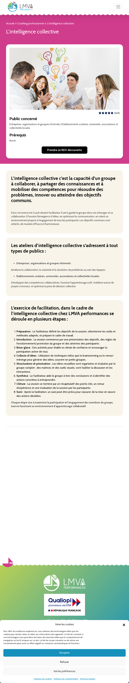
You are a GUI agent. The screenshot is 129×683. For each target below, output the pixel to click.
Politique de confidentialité (66, 678)
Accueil (10, 23)
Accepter (64, 652)
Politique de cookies (43, 678)
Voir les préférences (64, 671)
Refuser (64, 662)
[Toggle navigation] (118, 6)
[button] (124, 624)
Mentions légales (87, 678)
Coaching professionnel (30, 23)
